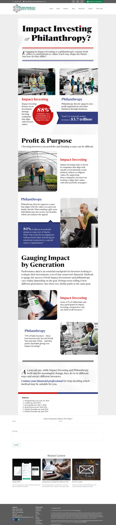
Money (37, 517)
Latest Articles (39, 520)
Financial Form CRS (56, 508)
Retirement (38, 509)
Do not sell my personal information (80, 521)
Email (60, 421)
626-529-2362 (16, 1)
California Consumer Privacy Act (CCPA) (90, 520)
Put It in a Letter (77, 482)
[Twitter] (73, 1)
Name (14, 421)
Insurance (38, 514)
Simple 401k (16, 482)
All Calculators (39, 523)
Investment (38, 510)
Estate (37, 512)
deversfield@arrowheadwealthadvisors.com (34, 1)
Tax (36, 515)
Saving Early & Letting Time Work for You (55, 482)
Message (14, 431)
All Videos (38, 522)
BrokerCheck (78, 510)
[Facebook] (82, 1)
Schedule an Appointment (94, 1)
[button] (51, 8)
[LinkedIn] (77, 1)
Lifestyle (38, 518)
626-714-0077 (19, 510)
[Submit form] (16, 445)
